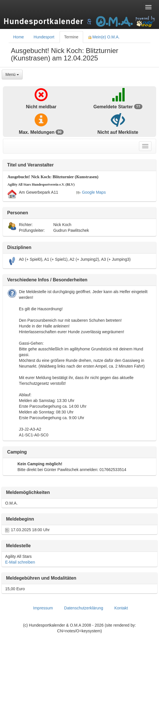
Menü (12, 74)
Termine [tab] (71, 37)
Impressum (43, 608)
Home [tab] (18, 37)
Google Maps (91, 192)
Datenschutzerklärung (83, 608)
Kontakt (121, 608)
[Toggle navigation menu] (148, 7)
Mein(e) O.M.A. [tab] (104, 37)
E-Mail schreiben (20, 562)
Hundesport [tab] (44, 37)
